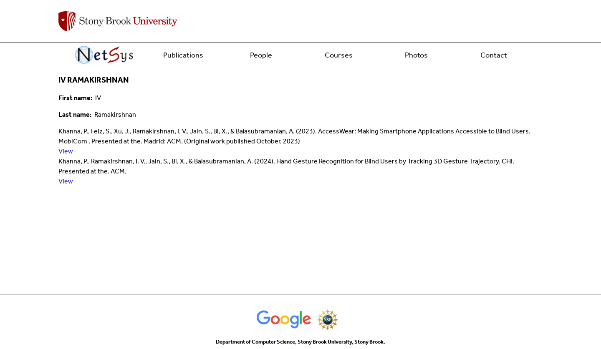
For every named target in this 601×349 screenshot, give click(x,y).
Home (106, 55)
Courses (339, 55)
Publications (183, 55)
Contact (493, 55)
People (261, 55)
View (65, 151)
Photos (416, 55)
